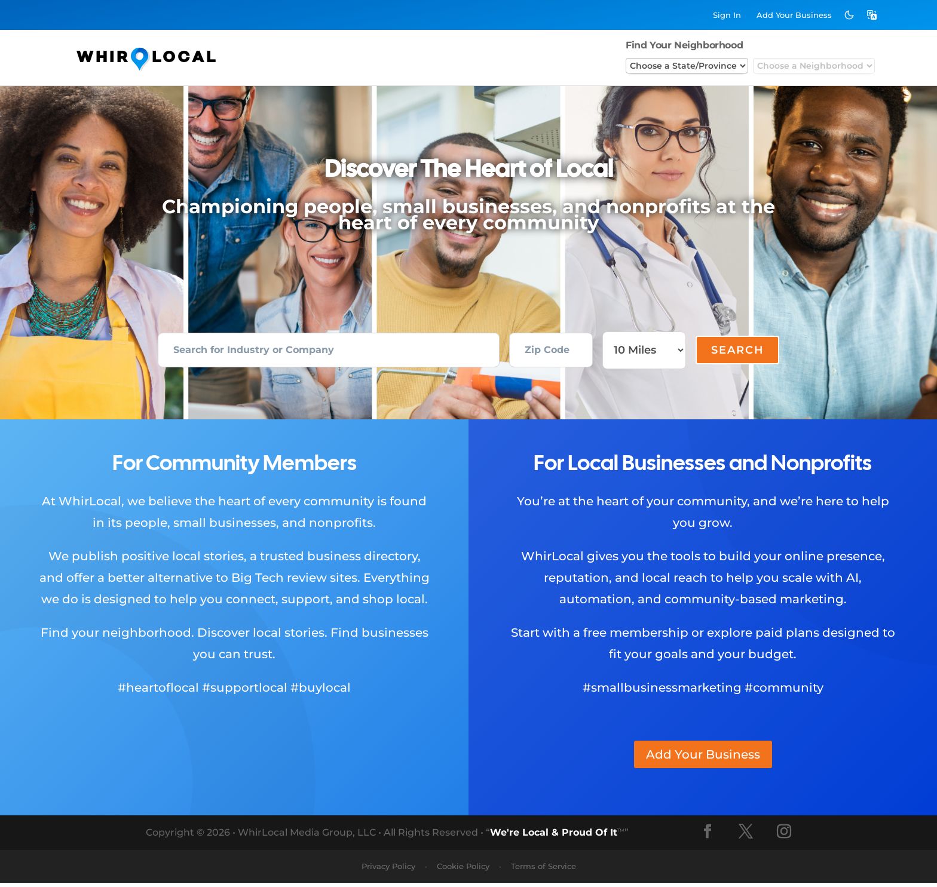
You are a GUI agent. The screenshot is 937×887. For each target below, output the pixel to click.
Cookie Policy (463, 870)
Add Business (794, 15)
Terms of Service (543, 870)
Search (737, 352)
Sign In (727, 15)
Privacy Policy (388, 870)
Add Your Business (703, 758)
